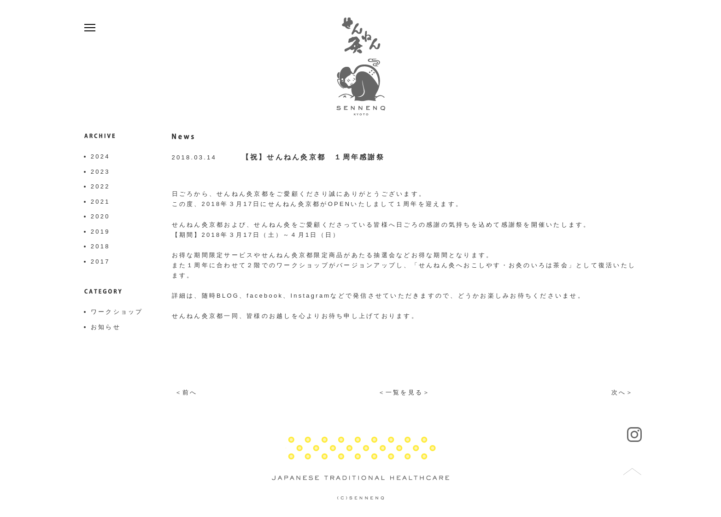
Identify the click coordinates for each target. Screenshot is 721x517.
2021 (100, 201)
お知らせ (106, 326)
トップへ (632, 472)
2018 (100, 246)
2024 (100, 156)
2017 (100, 261)
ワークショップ (117, 311)
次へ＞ (622, 392)
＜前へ (186, 392)
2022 (100, 186)
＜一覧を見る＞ (404, 392)
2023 (100, 171)
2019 (100, 231)
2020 (100, 216)
